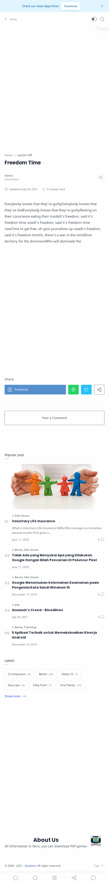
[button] (11, 19)
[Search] (102, 19)
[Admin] (9, 176)
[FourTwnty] (71, 685)
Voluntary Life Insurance (33, 521)
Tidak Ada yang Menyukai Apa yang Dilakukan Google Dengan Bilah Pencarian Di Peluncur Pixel (54, 557)
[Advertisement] (54, 86)
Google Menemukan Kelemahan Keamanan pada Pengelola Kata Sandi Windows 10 (55, 585)
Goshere (30, 866)
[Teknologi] (30, 627)
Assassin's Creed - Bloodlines (37, 610)
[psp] (17, 605)
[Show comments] (93, 877)
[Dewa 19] (69, 674)
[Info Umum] (22, 516)
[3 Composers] (19, 674)
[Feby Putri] (42, 685)
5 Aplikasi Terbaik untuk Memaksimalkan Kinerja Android (54, 635)
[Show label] (15, 696)
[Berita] (19, 550)
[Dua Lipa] (16, 685)
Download (70, 6)
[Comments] (101, 539)
